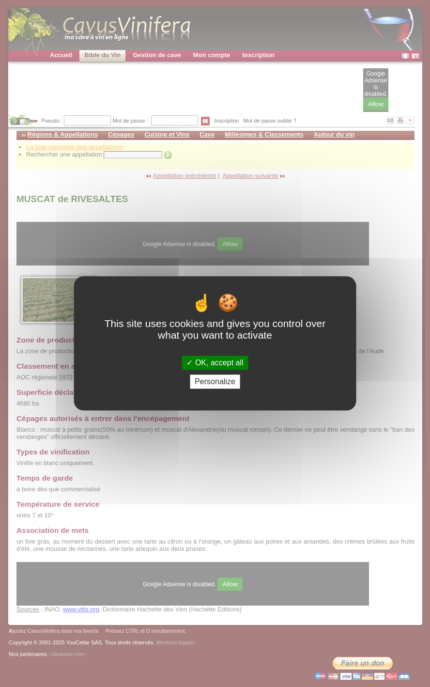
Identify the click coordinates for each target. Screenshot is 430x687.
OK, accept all (214, 363)
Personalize (215, 382)
